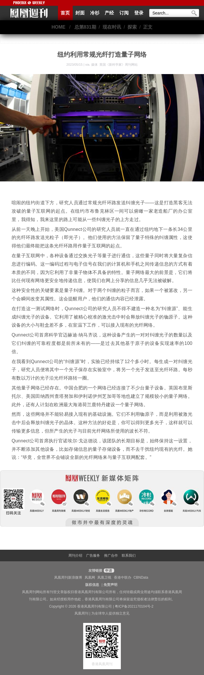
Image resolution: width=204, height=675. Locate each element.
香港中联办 (122, 577)
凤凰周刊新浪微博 (68, 577)
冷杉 (94, 12)
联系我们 (129, 555)
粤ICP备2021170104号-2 (134, 606)
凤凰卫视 (104, 577)
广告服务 (93, 555)
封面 (80, 12)
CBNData (141, 577)
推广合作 (111, 555)
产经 (109, 12)
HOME (58, 27)
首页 (65, 12)
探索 (132, 27)
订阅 (124, 12)
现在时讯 (112, 27)
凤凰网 (90, 577)
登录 (138, 12)
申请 (108, 571)
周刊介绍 (75, 555)
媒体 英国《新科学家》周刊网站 (114, 64)
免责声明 (110, 585)
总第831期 (85, 27)
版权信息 (92, 585)
